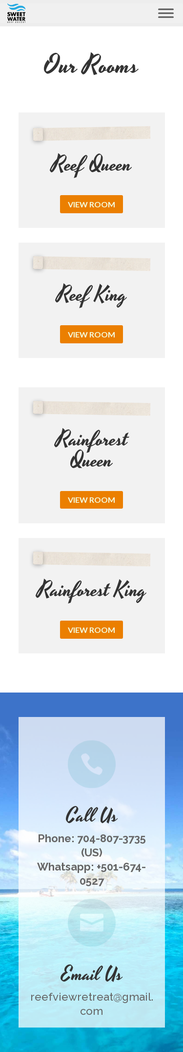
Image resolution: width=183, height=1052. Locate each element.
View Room (91, 204)
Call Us (92, 816)
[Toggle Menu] (166, 13)
